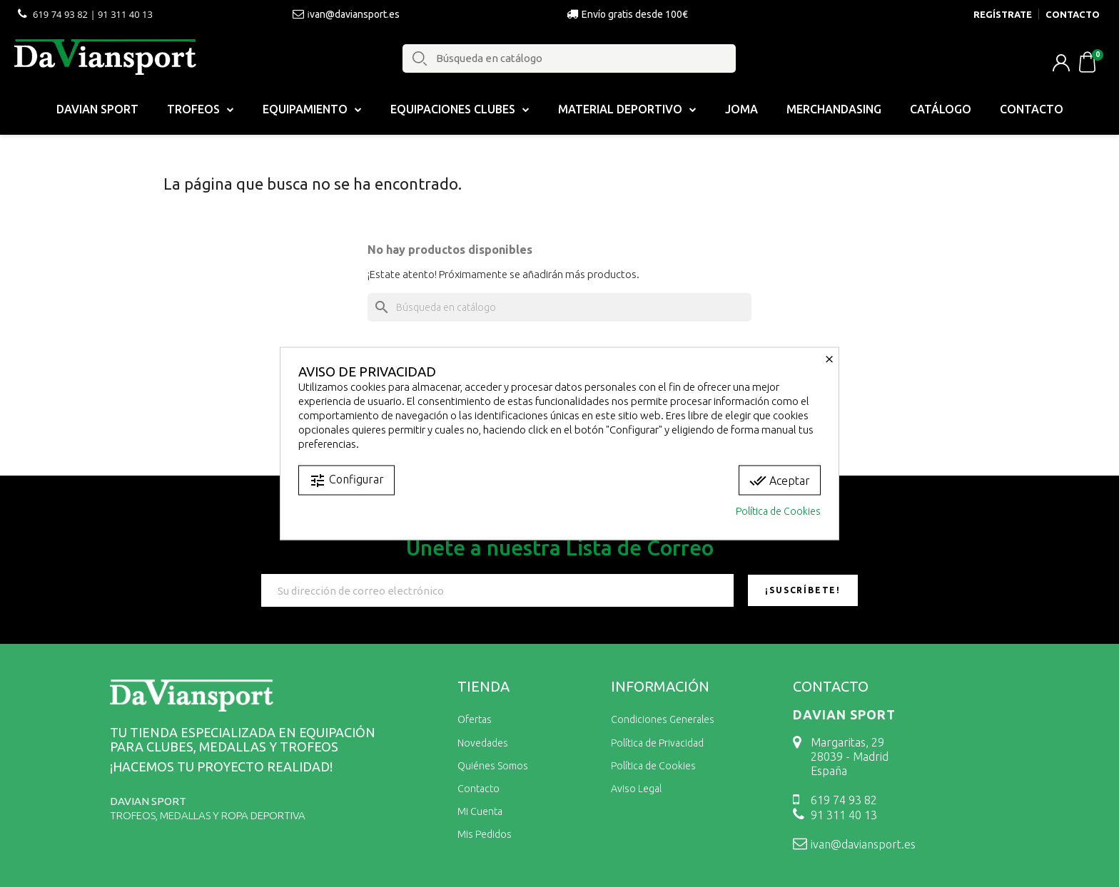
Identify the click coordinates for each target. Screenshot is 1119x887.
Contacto (1031, 109)
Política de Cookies (778, 511)
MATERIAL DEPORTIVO (627, 109)
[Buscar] (559, 307)
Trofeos (200, 109)
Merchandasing (833, 109)
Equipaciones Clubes (460, 109)
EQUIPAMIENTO (312, 109)
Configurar (346, 480)
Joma (741, 109)
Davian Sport (97, 109)
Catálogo (940, 109)
